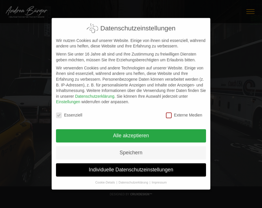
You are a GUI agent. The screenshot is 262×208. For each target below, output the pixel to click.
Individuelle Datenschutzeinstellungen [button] (131, 167)
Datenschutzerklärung (94, 93)
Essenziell (69, 112)
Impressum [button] (159, 179)
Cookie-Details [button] (105, 179)
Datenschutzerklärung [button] (134, 179)
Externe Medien (184, 112)
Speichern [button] (131, 150)
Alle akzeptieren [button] (131, 133)
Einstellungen (68, 99)
